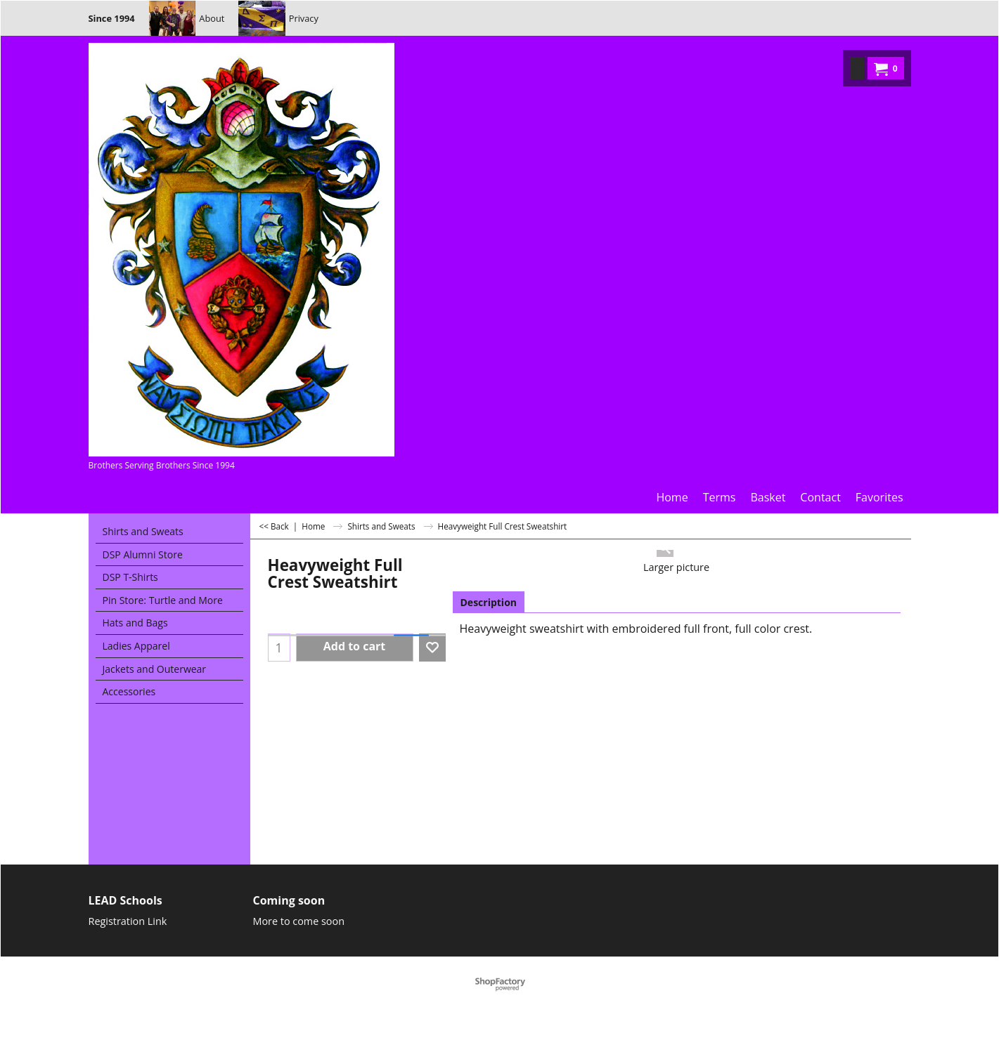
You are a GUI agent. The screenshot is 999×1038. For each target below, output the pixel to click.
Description (488, 602)
